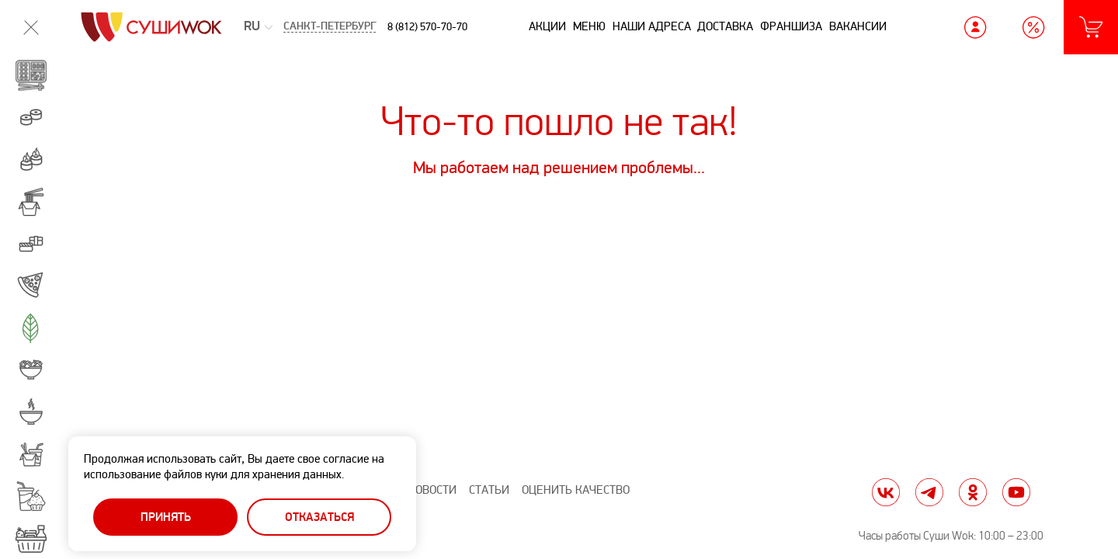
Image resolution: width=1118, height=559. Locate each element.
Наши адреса (652, 26)
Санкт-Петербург (329, 27)
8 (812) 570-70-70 (427, 26)
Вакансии (858, 26)
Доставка (725, 26)
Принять (166, 517)
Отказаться (319, 517)
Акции (547, 26)
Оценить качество (576, 490)
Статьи (489, 490)
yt (1016, 492)
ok (973, 492)
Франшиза (791, 26)
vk (886, 492)
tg (929, 492)
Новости (432, 490)
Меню (589, 26)
